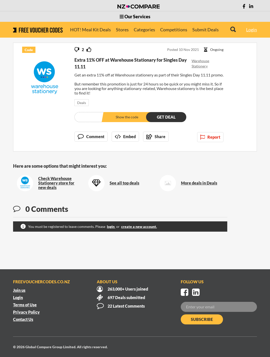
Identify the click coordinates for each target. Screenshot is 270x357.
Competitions (173, 29)
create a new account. (139, 226)
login (111, 226)
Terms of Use (25, 304)
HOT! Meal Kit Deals (90, 29)
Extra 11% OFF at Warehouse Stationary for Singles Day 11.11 (130, 63)
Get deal (166, 117)
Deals (81, 103)
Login (251, 29)
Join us (19, 290)
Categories (144, 29)
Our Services (135, 16)
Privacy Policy (26, 312)
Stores (122, 29)
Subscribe (202, 319)
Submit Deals (205, 29)
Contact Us (23, 319)
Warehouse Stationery (200, 63)
